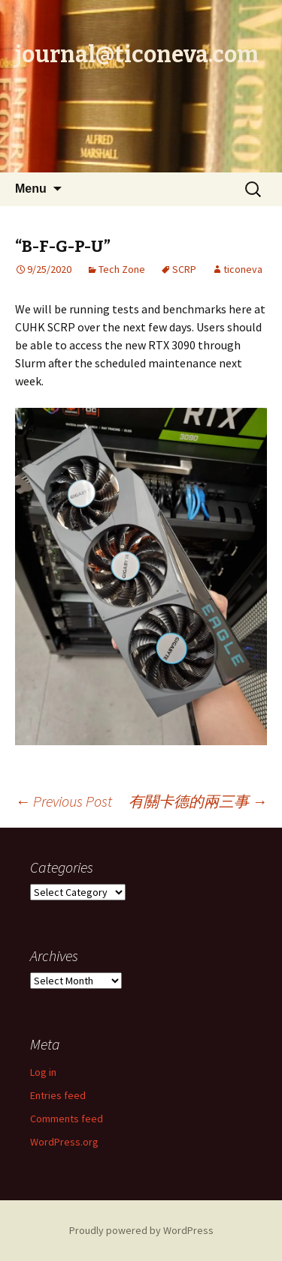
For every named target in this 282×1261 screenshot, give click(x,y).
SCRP (184, 269)
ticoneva (242, 269)
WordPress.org (64, 1142)
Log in (43, 1072)
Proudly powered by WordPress (141, 1230)
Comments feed (66, 1118)
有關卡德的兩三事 (198, 801)
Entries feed (58, 1095)
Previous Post (63, 801)
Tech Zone (122, 269)
